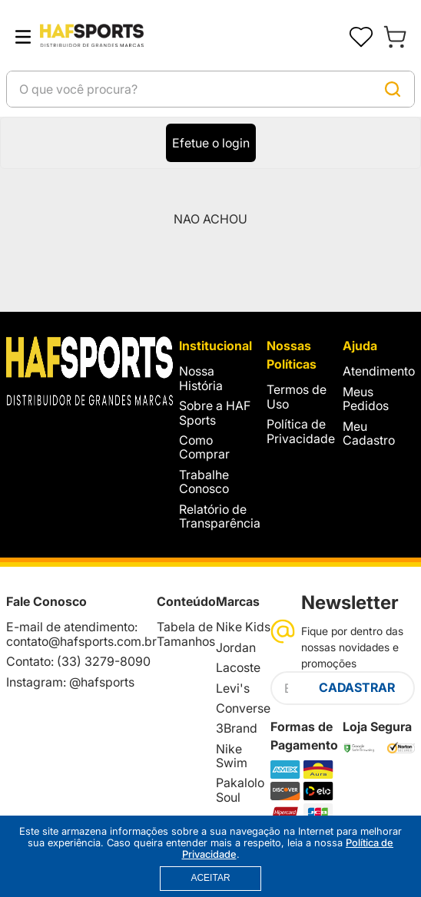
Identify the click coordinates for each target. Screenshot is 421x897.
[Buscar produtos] (392, 89)
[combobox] (210, 89)
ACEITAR (210, 877)
